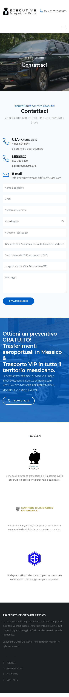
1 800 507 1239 (18, 400)
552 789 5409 (20, 160)
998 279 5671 (28, 165)
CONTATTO (12, 679)
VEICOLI (11, 662)
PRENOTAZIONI (14, 668)
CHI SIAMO (12, 674)
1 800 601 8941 (21, 143)
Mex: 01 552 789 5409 (55, 11)
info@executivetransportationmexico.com (36, 178)
